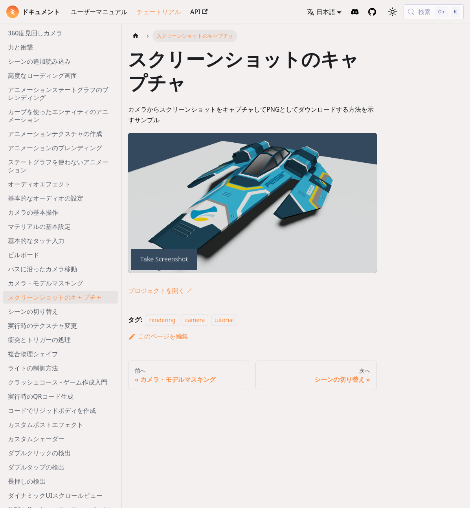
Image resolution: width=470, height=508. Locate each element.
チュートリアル (159, 11)
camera (195, 320)
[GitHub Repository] (372, 12)
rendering (162, 320)
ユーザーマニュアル (99, 11)
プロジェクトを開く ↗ (160, 290)
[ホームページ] (135, 36)
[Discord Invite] (355, 12)
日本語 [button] (321, 11)
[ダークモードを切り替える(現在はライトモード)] (392, 12)
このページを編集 (158, 336)
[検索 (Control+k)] (434, 11)
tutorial (224, 320)
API (198, 11)
